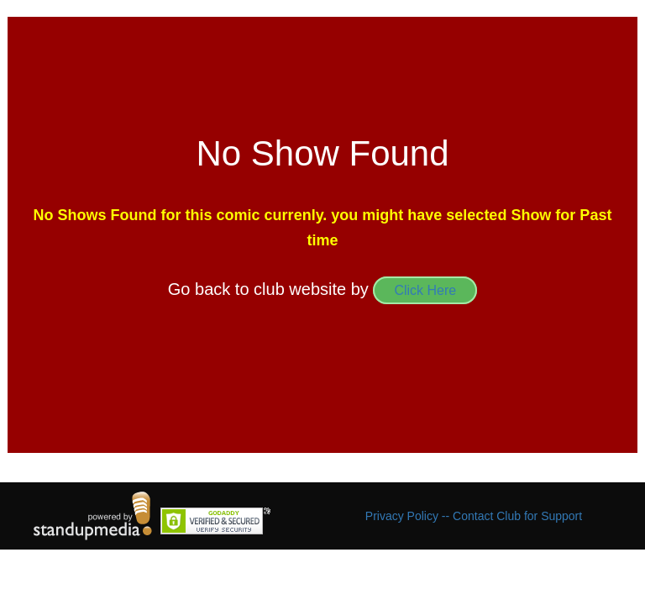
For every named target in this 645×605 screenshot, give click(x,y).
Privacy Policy (403, 516)
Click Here (425, 290)
